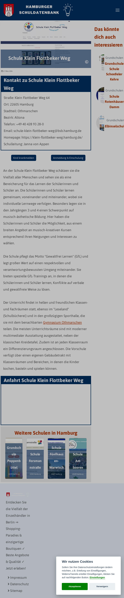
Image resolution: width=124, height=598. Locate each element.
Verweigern (102, 586)
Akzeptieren (75, 586)
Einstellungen (97, 577)
